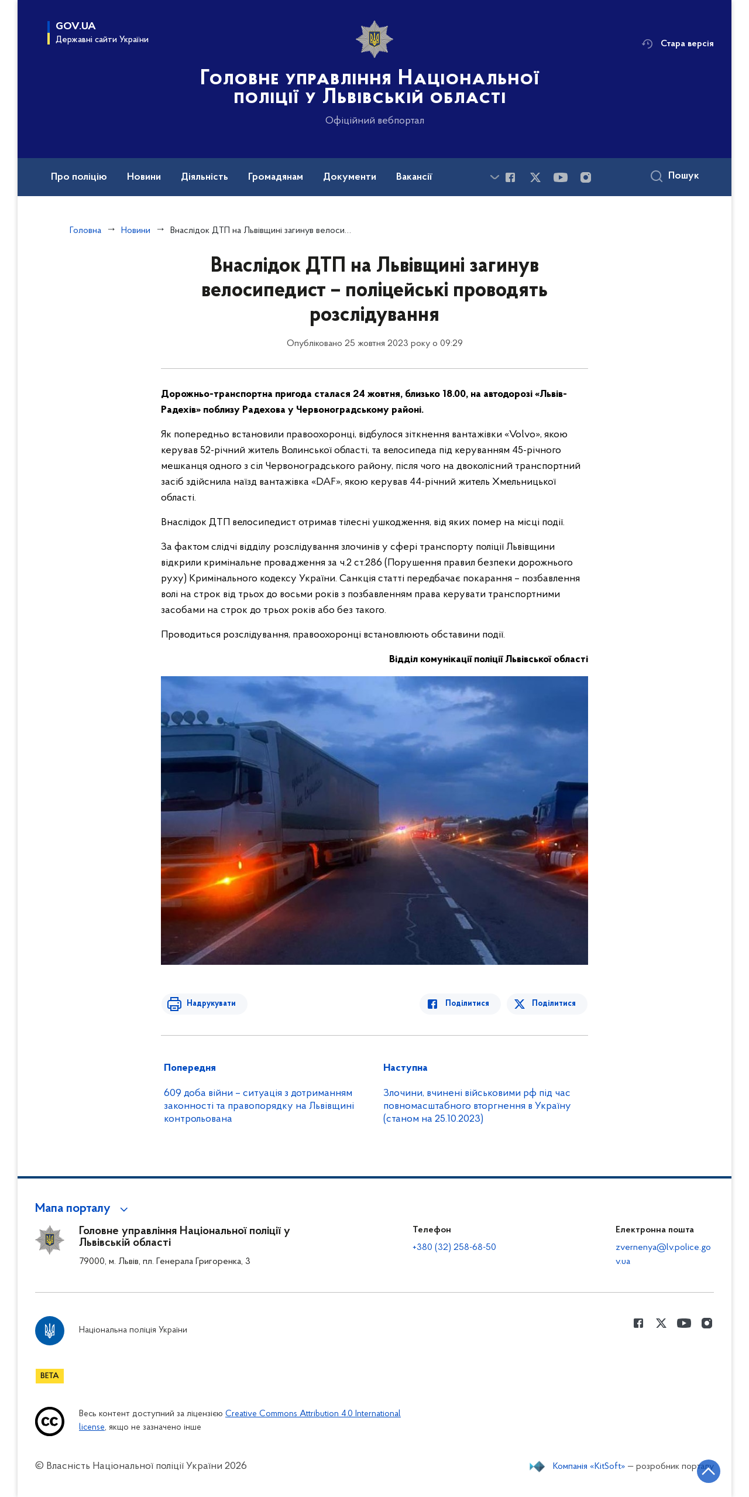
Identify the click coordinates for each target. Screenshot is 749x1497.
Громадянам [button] (275, 177)
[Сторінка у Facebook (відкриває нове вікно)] (510, 177)
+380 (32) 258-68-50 (454, 1247)
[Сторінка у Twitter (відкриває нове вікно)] (535, 177)
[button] (83, 1209)
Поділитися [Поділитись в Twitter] (554, 1003)
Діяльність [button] (204, 177)
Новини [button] (144, 177)
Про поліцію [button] (79, 177)
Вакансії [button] (414, 177)
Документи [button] (349, 177)
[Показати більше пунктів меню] (494, 177)
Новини (135, 230)
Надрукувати (208, 1003)
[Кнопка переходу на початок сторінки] (705, 1470)
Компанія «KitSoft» (589, 1466)
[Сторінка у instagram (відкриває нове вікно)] (586, 177)
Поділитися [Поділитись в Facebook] (470, 1003)
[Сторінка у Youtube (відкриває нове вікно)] (561, 177)
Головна (85, 230)
